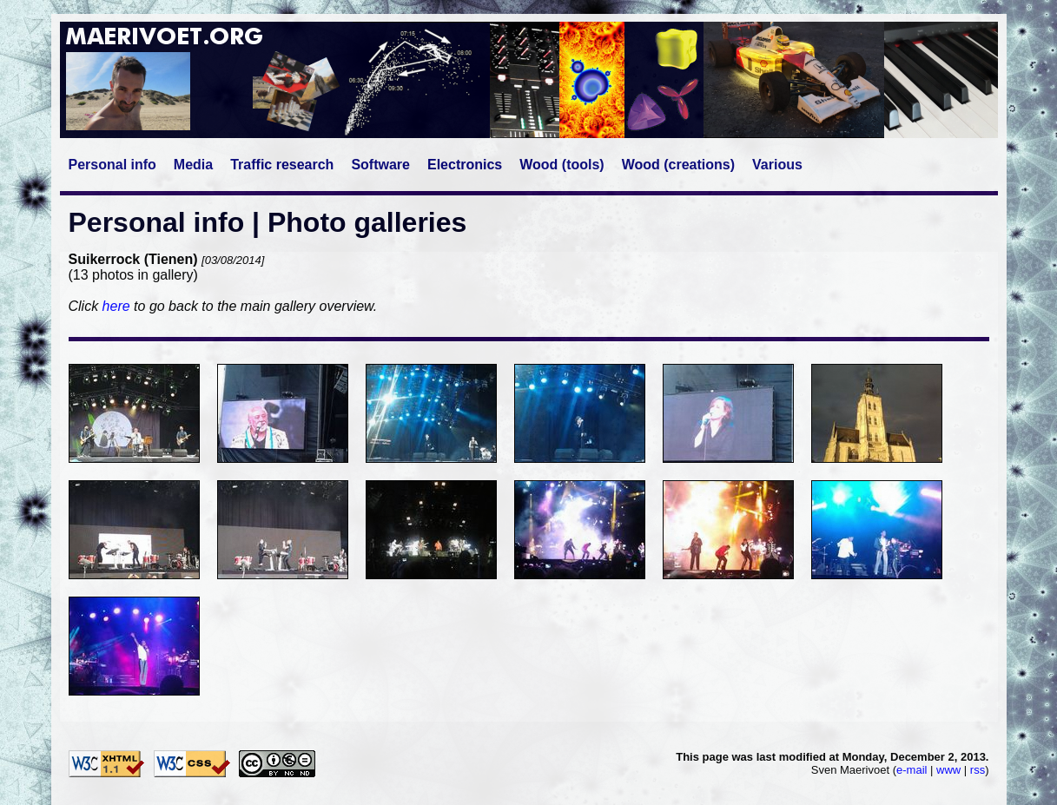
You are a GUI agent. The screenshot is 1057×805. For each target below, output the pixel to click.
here (116, 306)
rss (977, 769)
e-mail (911, 769)
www (948, 769)
